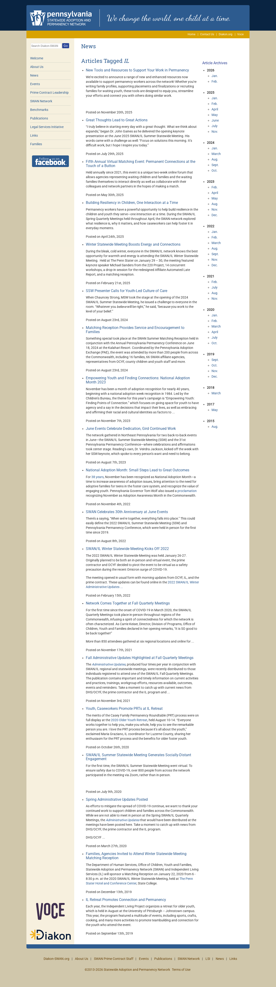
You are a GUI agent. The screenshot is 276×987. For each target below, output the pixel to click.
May (215, 115)
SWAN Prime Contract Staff (113, 959)
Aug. (215, 159)
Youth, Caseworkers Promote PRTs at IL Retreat (124, 708)
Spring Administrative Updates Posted (117, 799)
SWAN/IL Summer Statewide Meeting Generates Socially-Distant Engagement (138, 757)
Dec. (215, 215)
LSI (207, 959)
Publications (39, 118)
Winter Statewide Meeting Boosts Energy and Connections (133, 244)
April (215, 109)
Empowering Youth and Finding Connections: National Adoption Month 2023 (138, 380)
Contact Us (207, 34)
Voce (240, 34)
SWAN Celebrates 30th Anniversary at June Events (127, 512)
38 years (97, 477)
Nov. (215, 131)
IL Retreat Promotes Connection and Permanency (126, 899)
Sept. (215, 165)
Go (66, 46)
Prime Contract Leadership (49, 92)
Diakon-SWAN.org (56, 959)
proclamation (187, 491)
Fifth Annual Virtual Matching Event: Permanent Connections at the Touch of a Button (140, 163)
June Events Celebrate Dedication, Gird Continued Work (131, 428)
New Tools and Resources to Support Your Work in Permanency (137, 70)
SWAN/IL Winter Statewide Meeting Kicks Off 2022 (127, 549)
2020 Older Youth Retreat (129, 720)
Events (35, 84)
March (216, 154)
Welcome (36, 58)
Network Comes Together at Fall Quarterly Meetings (128, 603)
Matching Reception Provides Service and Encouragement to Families (135, 329)
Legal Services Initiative (47, 127)
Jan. (215, 76)
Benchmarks (39, 110)
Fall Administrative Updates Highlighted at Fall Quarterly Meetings (139, 658)
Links (34, 135)
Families (36, 144)
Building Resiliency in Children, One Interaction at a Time (132, 202)
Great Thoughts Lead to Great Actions (117, 120)
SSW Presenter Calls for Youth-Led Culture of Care (126, 291)
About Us (36, 67)
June (215, 120)
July (215, 126)
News (34, 75)
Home (191, 34)
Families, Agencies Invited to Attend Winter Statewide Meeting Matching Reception (136, 856)
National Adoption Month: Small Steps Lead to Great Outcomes (137, 470)
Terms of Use (181, 969)
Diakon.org (225, 34)
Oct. (215, 170)
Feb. (215, 81)
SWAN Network (41, 101)
